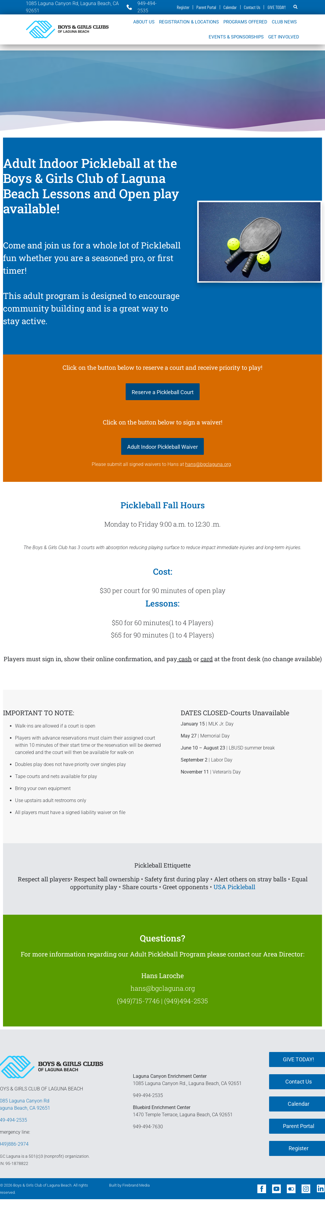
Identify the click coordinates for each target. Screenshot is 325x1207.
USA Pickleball (234, 887)
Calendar (229, 7)
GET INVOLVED (283, 37)
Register (181, 7)
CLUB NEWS (284, 22)
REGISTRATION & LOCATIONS (189, 22)
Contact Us (252, 7)
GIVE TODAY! (277, 7)
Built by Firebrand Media (129, 1185)
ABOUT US (144, 22)
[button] (295, 7)
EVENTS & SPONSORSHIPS (236, 37)
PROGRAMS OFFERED (245, 22)
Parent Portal (205, 7)
